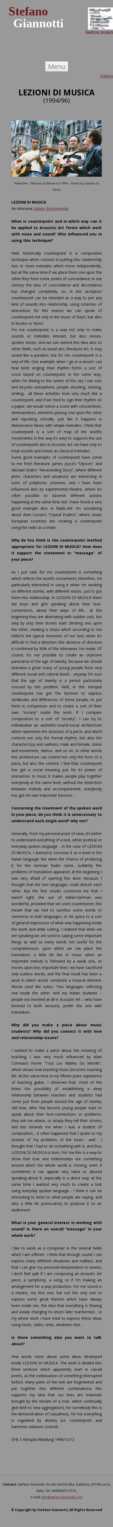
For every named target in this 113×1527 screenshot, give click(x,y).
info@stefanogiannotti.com (61, 1497)
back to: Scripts (99, 32)
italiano (107, 75)
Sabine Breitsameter (51, 208)
